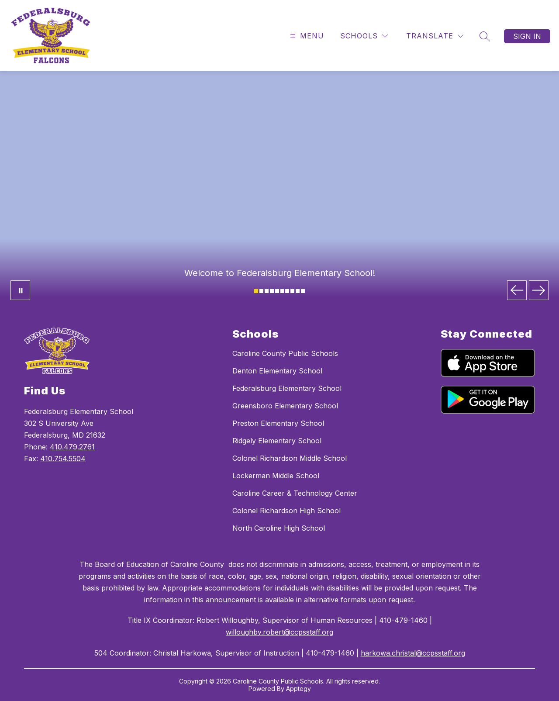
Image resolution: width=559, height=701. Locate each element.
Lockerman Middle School (275, 475)
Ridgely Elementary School (276, 440)
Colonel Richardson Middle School (289, 458)
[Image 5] (277, 291)
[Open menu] (306, 36)
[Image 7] (287, 291)
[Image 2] (261, 291)
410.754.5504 (63, 458)
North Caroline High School (278, 528)
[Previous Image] (517, 290)
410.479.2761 (72, 446)
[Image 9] (298, 291)
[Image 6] (282, 291)
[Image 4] (272, 291)
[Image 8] (292, 291)
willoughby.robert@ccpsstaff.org (279, 632)
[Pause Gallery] (20, 290)
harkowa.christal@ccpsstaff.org (413, 653)
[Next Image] (539, 290)
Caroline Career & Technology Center (294, 493)
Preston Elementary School (278, 423)
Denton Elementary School (277, 370)
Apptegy (298, 688)
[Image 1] (256, 291)
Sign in (527, 36)
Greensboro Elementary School (285, 405)
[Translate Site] (435, 36)
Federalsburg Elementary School (287, 388)
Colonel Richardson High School (286, 510)
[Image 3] (267, 291)
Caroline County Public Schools (285, 353)
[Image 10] (303, 291)
